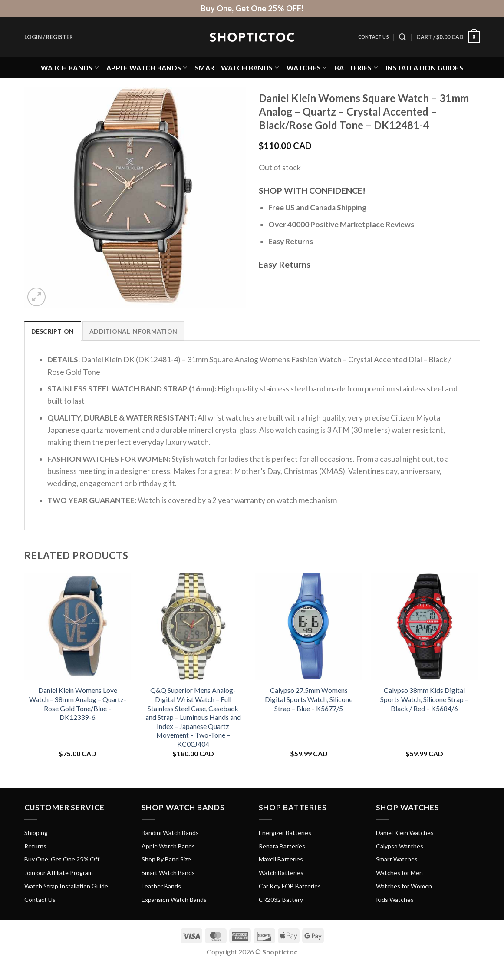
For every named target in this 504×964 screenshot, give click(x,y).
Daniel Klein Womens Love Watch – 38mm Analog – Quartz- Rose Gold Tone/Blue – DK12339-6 (77, 703)
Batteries (356, 67)
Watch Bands (70, 67)
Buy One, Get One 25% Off (61, 859)
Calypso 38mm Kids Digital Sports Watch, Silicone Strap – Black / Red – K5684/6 (424, 699)
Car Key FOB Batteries (290, 886)
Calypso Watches (399, 846)
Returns (35, 846)
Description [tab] (52, 331)
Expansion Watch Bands (174, 899)
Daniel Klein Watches (405, 832)
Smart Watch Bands (237, 67)
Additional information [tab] (133, 331)
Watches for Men (399, 872)
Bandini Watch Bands (170, 832)
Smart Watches (397, 859)
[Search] (402, 37)
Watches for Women (404, 886)
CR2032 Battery (281, 899)
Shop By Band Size (166, 859)
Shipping (36, 832)
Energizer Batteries (285, 832)
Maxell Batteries (281, 859)
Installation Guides (424, 67)
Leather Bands (161, 886)
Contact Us (373, 37)
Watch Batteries (281, 872)
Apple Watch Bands (146, 67)
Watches (307, 67)
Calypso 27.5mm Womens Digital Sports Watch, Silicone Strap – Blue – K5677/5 (308, 699)
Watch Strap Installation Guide (66, 886)
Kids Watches (395, 899)
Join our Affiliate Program (58, 872)
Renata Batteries (282, 846)
